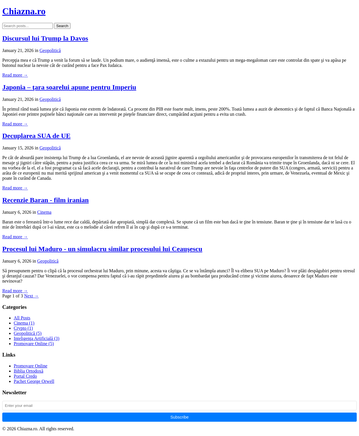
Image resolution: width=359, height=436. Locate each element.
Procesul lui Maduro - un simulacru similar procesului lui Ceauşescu (102, 249)
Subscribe (180, 417)
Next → (31, 295)
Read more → (15, 75)
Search (62, 26)
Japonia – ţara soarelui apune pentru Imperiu (69, 87)
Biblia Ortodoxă (28, 371)
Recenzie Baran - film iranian (45, 200)
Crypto (23, 328)
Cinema (44, 212)
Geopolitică (50, 50)
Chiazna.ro (23, 11)
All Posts (22, 317)
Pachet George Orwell (34, 381)
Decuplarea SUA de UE (36, 135)
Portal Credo (25, 376)
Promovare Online (34, 343)
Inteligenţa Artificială (36, 338)
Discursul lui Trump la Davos (45, 38)
